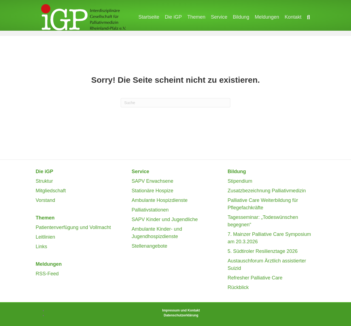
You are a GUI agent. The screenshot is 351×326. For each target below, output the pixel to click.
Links (41, 246)
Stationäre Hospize (152, 190)
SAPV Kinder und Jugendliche (165, 219)
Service (224, 17)
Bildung (246, 17)
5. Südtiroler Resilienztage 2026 (263, 251)
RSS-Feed (47, 273)
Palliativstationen (150, 210)
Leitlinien (45, 237)
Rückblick (238, 287)
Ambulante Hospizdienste (160, 200)
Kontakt (298, 17)
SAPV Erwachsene (152, 181)
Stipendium (240, 181)
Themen (202, 17)
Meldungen (272, 17)
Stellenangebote (149, 246)
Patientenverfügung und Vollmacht (73, 227)
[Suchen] (312, 18)
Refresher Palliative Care (255, 278)
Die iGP (178, 17)
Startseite (154, 17)
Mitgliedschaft (51, 190)
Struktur (44, 181)
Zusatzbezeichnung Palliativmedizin (267, 190)
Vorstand (45, 200)
